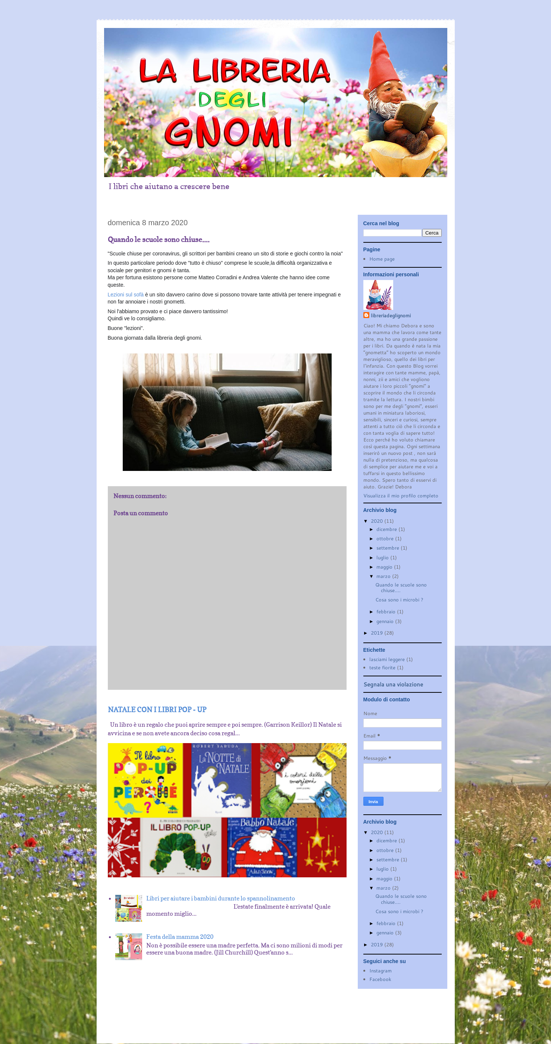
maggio (385, 566)
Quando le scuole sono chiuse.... (401, 587)
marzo (384, 576)
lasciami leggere (387, 659)
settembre (388, 547)
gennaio (385, 621)
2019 (377, 632)
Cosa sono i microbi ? (399, 599)
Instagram (380, 970)
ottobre (385, 538)
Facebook (380, 979)
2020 (377, 521)
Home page (382, 258)
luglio (383, 557)
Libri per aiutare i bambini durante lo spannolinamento (220, 898)
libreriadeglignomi (391, 315)
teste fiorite (382, 667)
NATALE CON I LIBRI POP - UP (157, 709)
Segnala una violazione (393, 684)
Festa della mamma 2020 (179, 936)
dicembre (387, 529)
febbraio (386, 611)
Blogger (289, 1022)
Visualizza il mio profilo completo (400, 495)
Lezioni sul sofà (126, 295)
